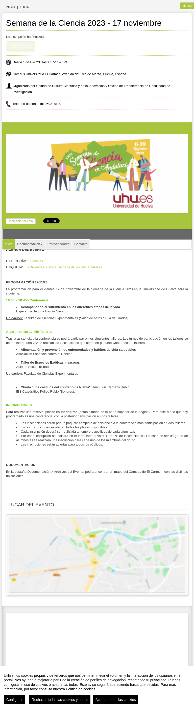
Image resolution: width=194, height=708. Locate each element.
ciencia (51, 267)
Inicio (10, 7)
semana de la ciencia (73, 267)
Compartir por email (21, 221)
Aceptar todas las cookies (115, 700)
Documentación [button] (29, 244)
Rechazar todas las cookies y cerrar (60, 700)
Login (24, 7)
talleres (96, 267)
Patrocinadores (58, 244)
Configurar (14, 700)
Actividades (35, 267)
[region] (97, 687)
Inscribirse (20, 46)
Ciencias (36, 261)
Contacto (80, 244)
